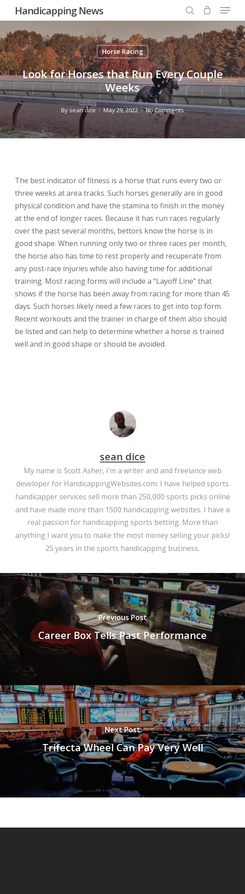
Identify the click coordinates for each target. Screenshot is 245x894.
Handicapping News (59, 10)
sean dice (82, 110)
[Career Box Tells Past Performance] (122, 629)
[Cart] (207, 10)
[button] (225, 10)
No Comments (165, 110)
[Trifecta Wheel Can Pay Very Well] (122, 741)
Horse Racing (122, 51)
